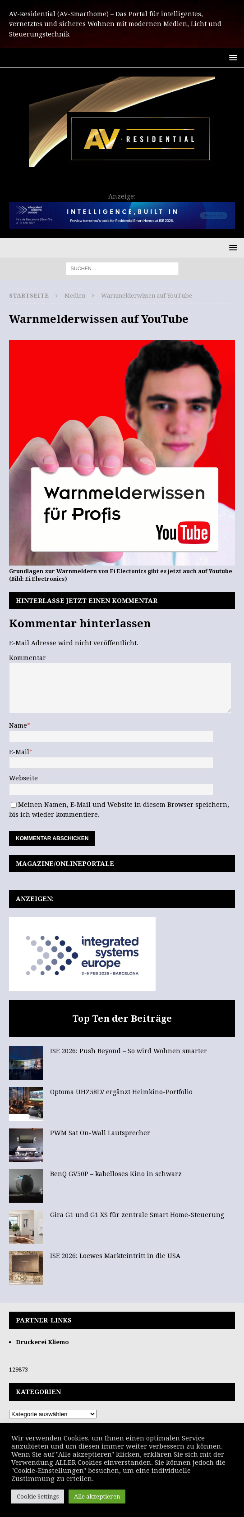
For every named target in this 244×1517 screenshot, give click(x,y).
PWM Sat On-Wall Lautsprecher (100, 1133)
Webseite (23, 778)
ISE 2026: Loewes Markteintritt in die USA (115, 1255)
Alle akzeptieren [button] (97, 1496)
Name (18, 725)
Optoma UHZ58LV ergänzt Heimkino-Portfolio (121, 1092)
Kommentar (27, 657)
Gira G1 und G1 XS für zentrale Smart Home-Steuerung (137, 1214)
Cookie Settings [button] (38, 1496)
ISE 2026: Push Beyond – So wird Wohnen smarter (128, 1051)
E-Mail (19, 752)
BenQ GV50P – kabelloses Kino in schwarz (116, 1173)
